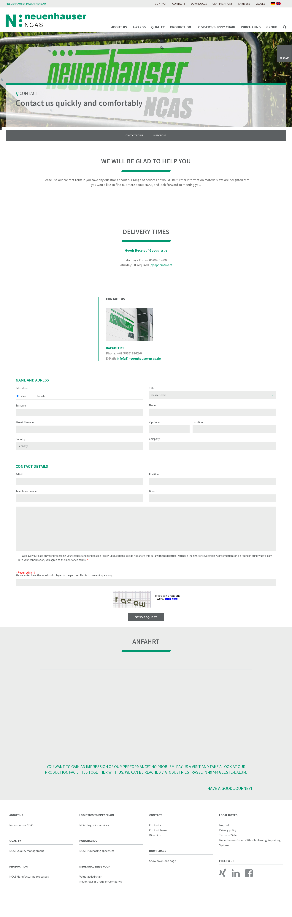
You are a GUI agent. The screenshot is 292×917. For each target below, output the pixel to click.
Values (260, 3)
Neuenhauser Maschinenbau (26, 3)
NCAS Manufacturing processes (29, 881)
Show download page (162, 866)
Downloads (199, 3)
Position (154, 479)
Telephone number (27, 496)
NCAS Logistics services (94, 830)
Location (198, 427)
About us (119, 27)
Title (151, 393)
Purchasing (251, 27)
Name (152, 410)
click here (171, 603)
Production (180, 27)
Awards (139, 27)
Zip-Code (154, 427)
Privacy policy (228, 835)
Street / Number (25, 427)
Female (41, 401)
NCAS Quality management (26, 855)
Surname (21, 410)
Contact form (158, 835)
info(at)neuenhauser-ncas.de (139, 363)
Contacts (178, 3)
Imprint (224, 830)
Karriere (244, 3)
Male (23, 401)
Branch (153, 496)
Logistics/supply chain (216, 27)
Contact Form (133, 140)
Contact (161, 3)
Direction (155, 840)
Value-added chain (90, 881)
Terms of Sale (228, 840)
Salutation (22, 393)
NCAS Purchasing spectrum (96, 855)
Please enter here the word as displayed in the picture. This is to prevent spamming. (64, 580)
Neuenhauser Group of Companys (100, 886)
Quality (158, 27)
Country (20, 444)
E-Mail (19, 479)
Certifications (222, 3)
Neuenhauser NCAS (21, 830)
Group (271, 27)
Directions (160, 140)
